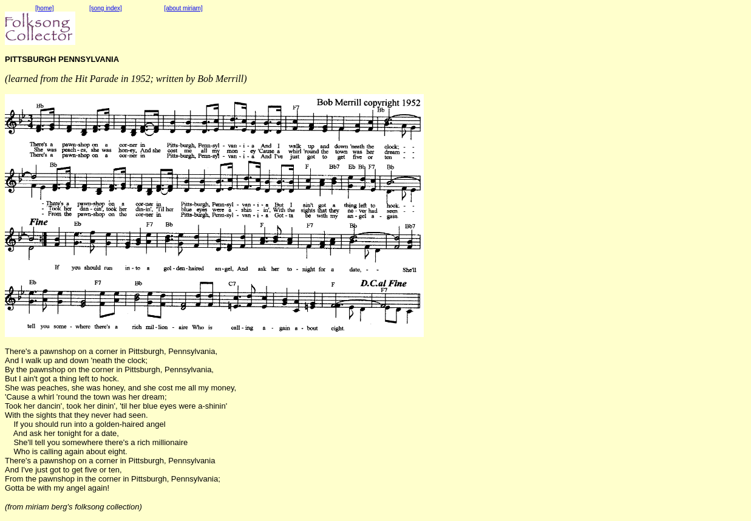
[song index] (105, 8)
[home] (44, 8)
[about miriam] (183, 8)
